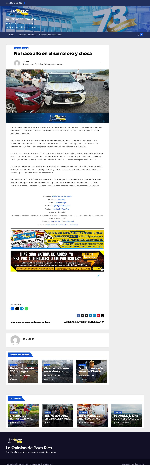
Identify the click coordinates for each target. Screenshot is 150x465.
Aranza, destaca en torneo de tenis (30, 322)
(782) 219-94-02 (56, 222)
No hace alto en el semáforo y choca (53, 53)
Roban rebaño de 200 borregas (22, 370)
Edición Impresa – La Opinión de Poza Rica (41, 35)
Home (11, 35)
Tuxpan (25, 48)
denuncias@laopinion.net (56, 225)
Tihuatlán (117, 412)
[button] (138, 35)
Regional (18, 48)
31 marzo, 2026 (18, 423)
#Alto (40, 64)
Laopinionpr (61, 199)
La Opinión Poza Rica (61, 209)
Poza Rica (14, 412)
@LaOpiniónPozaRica (62, 206)
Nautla (47, 412)
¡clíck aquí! (70, 222)
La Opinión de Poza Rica (21, 19)
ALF (27, 61)
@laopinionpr (61, 203)
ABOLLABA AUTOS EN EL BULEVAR (84, 322)
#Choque (48, 64)
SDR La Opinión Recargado (61, 196)
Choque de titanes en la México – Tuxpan (56, 371)
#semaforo (58, 64)
